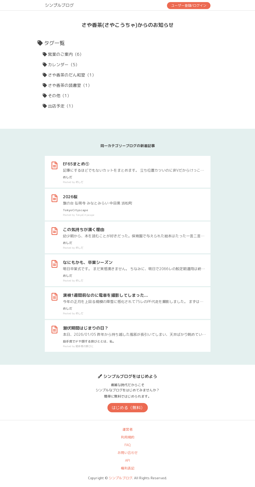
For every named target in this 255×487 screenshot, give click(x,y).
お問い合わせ (128, 452)
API (127, 460)
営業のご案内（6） (66, 54)
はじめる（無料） (128, 407)
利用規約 (127, 437)
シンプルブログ (59, 5)
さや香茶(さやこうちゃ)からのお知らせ (128, 24)
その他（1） (59, 95)
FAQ (128, 445)
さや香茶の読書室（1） (70, 85)
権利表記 (127, 468)
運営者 (127, 429)
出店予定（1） (61, 106)
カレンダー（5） (63, 64)
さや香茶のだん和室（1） (72, 75)
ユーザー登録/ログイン (188, 5)
